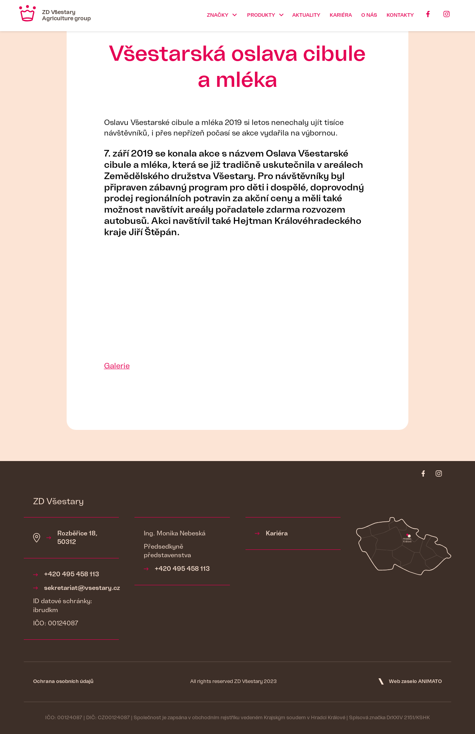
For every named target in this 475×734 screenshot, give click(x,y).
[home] (55, 15)
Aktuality (306, 15)
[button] (221, 15)
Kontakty (400, 15)
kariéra (341, 15)
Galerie (117, 366)
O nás (369, 15)
